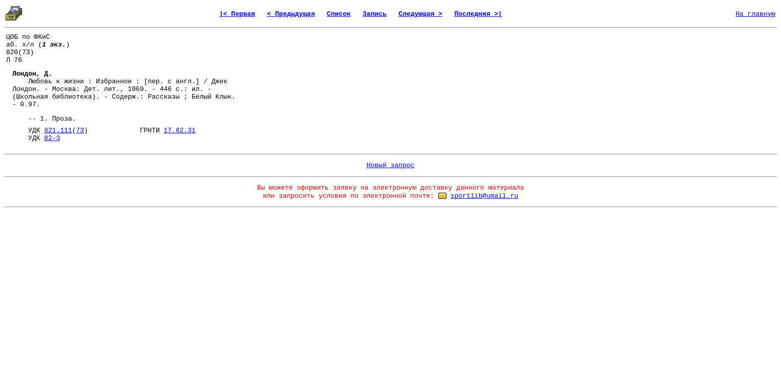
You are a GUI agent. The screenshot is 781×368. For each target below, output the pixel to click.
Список (339, 14)
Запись (375, 14)
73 (80, 130)
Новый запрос (391, 165)
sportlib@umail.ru (484, 196)
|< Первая (237, 14)
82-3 (52, 138)
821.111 (58, 130)
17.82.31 (179, 130)
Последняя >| (479, 14)
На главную (755, 14)
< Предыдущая (291, 14)
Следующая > (420, 14)
